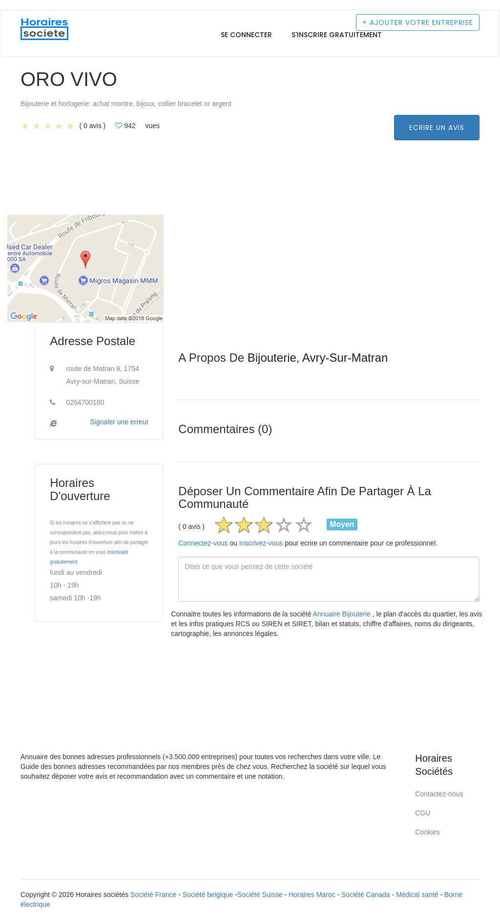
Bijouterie (272, 357)
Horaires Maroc (312, 894)
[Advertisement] (328, 283)
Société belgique (208, 894)
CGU (422, 813)
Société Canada (365, 894)
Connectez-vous (203, 543)
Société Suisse (260, 894)
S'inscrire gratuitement (337, 35)
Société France (153, 894)
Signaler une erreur (119, 422)
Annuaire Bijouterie (343, 614)
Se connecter (246, 35)
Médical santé (417, 894)
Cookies (427, 832)
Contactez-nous (439, 794)
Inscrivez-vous (261, 543)
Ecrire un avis (436, 127)
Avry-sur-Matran (345, 357)
